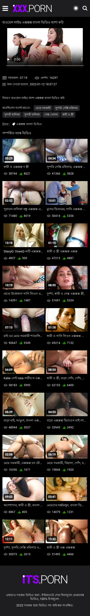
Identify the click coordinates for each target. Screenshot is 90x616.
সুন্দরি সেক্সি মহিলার (66, 108)
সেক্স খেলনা (51, 114)
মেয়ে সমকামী (43, 108)
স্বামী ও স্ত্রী (67, 114)
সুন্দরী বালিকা (12, 114)
